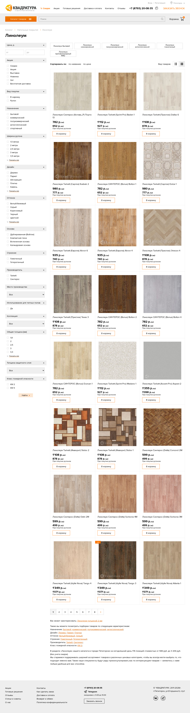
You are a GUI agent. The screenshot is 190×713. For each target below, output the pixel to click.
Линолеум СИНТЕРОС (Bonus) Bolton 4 (161, 317)
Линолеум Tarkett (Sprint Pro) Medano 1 (116, 383)
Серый (79, 636)
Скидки (46, 8)
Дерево (62, 632)
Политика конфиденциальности (52, 702)
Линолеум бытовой (61, 46)
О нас (8, 702)
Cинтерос (78, 642)
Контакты (109, 8)
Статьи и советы (13, 699)
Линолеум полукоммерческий (114, 46)
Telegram (92, 691)
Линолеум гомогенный (169, 46)
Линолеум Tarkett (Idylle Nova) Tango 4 (72, 583)
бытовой (67, 629)
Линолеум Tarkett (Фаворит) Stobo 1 (115, 450)
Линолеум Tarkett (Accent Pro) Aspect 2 (161, 383)
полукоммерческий (96, 629)
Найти (25, 395)
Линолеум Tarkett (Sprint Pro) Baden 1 (115, 114)
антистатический (115, 629)
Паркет (70, 632)
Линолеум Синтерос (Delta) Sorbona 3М (162, 516)
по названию (75, 64)
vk (155, 698)
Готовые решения (71, 8)
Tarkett (69, 642)
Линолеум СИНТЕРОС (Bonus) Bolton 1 (116, 184)
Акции (57, 8)
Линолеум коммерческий (87, 46)
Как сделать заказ (45, 691)
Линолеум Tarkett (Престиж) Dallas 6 (160, 114)
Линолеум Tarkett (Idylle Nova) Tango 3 (116, 583)
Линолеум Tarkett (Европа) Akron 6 (70, 250)
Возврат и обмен (45, 699)
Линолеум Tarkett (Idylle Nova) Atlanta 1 (161, 583)
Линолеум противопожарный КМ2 (63, 54)
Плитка (78, 632)
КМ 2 (79, 645)
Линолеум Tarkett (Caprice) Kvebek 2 (71, 184)
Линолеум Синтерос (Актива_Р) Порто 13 (72, 116)
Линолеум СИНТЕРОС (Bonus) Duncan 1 (72, 383)
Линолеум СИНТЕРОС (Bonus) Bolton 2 (117, 317)
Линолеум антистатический (142, 46)
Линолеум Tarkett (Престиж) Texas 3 (71, 317)
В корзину (61, 133)
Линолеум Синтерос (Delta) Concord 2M (162, 450)
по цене (87, 64)
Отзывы (121, 8)
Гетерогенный (80, 639)
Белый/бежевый (67, 636)
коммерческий (79, 629)
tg (163, 698)
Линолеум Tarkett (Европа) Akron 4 (115, 250)
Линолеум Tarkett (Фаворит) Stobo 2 (71, 450)
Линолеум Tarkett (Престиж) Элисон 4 (161, 250)
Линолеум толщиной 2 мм (89, 621)
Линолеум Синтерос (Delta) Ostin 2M (71, 516)
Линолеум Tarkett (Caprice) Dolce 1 (159, 184)
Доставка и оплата (93, 8)
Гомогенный (66, 639)
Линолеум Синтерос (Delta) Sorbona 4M (117, 516)
